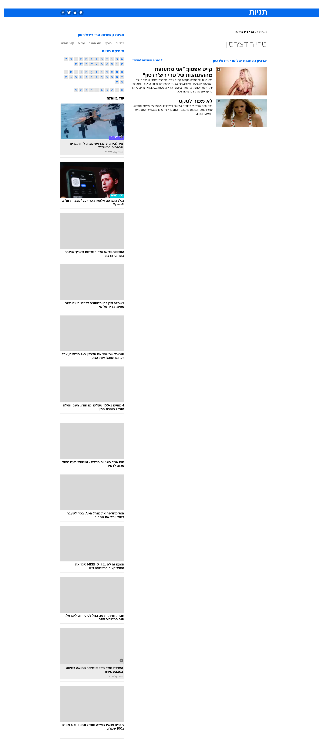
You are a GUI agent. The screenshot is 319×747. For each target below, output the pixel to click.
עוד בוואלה (111, 98)
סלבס (193, 4)
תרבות (206, 4)
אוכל (170, 4)
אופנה (111, 4)
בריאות (157, 4)
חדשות (235, 4)
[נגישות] (6, 4)
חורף (104, 43)
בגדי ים (115, 43)
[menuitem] (232, 4)
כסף (181, 4)
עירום (77, 43)
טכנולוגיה (126, 4)
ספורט (220, 4)
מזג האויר (91, 43)
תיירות (142, 4)
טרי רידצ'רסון (240, 32)
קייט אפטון (63, 43)
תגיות (259, 32)
